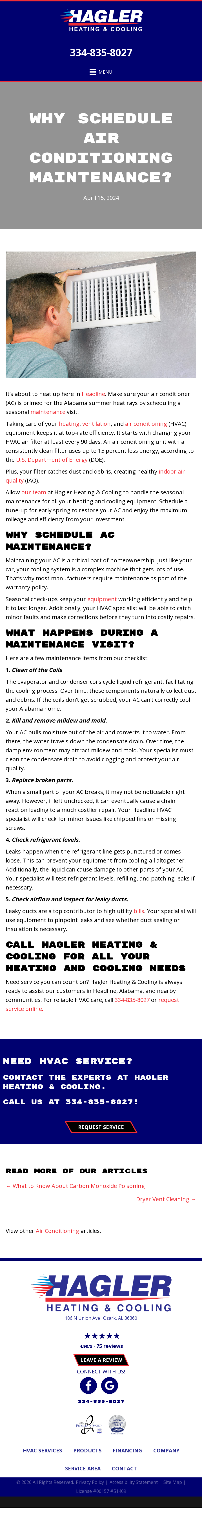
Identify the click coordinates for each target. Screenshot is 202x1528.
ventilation (96, 423)
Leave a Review (101, 1360)
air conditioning (146, 423)
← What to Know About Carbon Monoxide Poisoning (75, 1186)
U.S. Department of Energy (52, 459)
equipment (102, 599)
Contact (124, 1468)
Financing (127, 1450)
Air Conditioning (57, 1231)
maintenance (47, 412)
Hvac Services (42, 1450)
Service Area (83, 1468)
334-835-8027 (101, 52)
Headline (93, 394)
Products (87, 1450)
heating (69, 423)
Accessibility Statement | (135, 1482)
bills (139, 911)
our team (33, 492)
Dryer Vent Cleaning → (166, 1199)
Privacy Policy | (92, 1482)
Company (166, 1450)
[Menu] (101, 72)
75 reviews (109, 1346)
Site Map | (174, 1482)
